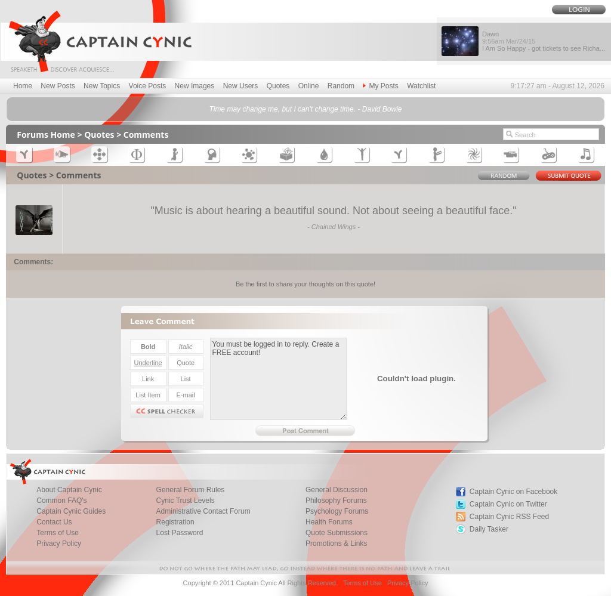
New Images (195, 86)
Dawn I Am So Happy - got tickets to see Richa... (543, 41)
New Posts (58, 86)
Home (22, 86)
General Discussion (337, 490)
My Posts (380, 86)
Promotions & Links (336, 543)
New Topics (102, 86)
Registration (175, 522)
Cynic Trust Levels (185, 500)
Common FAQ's (61, 500)
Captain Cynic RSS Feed (509, 516)
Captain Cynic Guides (71, 511)
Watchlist (421, 86)
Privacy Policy (58, 543)
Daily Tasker (489, 529)
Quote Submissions (337, 533)
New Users (240, 86)
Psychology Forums (337, 511)
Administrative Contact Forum (203, 511)
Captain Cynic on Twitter (508, 504)
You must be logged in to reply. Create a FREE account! (278, 379)
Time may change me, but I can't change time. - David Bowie (305, 109)
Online (308, 86)
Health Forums (329, 522)
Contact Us (54, 522)
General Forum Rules (190, 490)
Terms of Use (57, 533)
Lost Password (179, 533)
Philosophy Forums (336, 500)
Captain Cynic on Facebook (513, 491)
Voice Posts (147, 86)
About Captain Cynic (68, 490)
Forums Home (46, 134)
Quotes (278, 86)
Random (341, 86)
